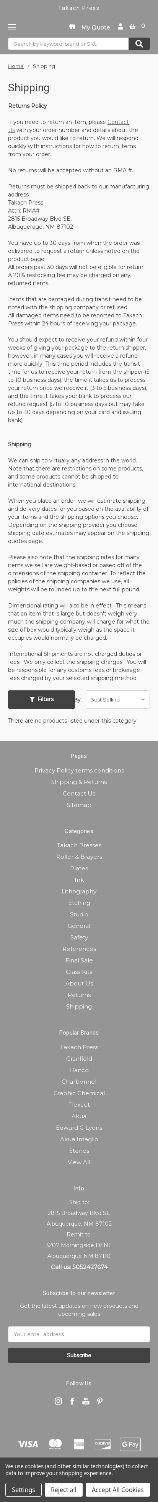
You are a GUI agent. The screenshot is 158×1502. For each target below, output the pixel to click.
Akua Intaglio (79, 1139)
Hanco (79, 1070)
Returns (79, 995)
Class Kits (79, 971)
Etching (79, 902)
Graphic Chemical (79, 1093)
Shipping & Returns (79, 782)
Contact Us (79, 793)
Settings (23, 1489)
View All (79, 1162)
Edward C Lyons (79, 1127)
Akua (79, 1116)
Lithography (79, 891)
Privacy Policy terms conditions (79, 770)
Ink (79, 879)
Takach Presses (79, 845)
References (79, 948)
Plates (79, 868)
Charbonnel (79, 1081)
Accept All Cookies (118, 1489)
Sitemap (79, 805)
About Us (79, 983)
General (79, 925)
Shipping (79, 1006)
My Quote (95, 27)
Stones (79, 1150)
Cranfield (79, 1058)
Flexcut (79, 1104)
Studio (79, 914)
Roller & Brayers (79, 856)
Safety (79, 937)
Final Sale (79, 960)
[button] (41, 699)
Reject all (64, 1489)
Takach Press (79, 1047)
